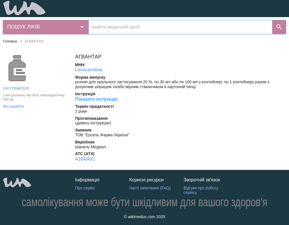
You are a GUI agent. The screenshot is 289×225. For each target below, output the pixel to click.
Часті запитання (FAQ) (150, 188)
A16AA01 (84, 159)
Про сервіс (85, 188)
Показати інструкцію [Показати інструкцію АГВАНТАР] (96, 99)
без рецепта (13, 106)
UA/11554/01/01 (16, 88)
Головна (10, 41)
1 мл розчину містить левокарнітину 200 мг (33, 97)
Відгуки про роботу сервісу (200, 190)
